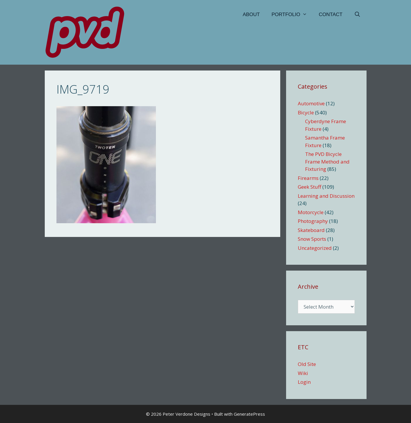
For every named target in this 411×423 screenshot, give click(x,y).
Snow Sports (312, 238)
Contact (331, 14)
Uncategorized (315, 248)
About (251, 14)
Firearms (308, 178)
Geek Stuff (309, 186)
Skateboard (311, 230)
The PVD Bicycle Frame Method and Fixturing (327, 161)
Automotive (311, 103)
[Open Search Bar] (357, 14)
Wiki (303, 373)
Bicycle (306, 112)
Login (304, 382)
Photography (313, 221)
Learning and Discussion (326, 195)
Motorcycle (311, 212)
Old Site (307, 364)
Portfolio (292, 14)
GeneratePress (249, 414)
